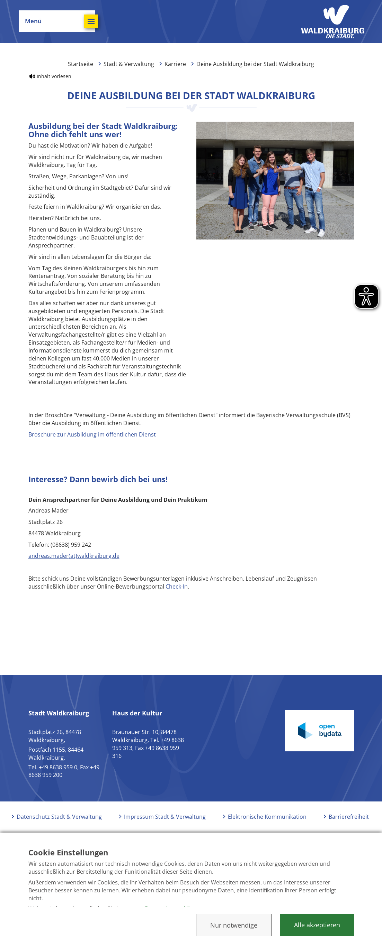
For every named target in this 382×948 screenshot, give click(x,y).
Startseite (80, 64)
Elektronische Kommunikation (267, 816)
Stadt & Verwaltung (129, 64)
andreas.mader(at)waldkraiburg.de (73, 556)
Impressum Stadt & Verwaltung (165, 816)
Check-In (177, 586)
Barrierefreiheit (349, 816)
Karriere (175, 64)
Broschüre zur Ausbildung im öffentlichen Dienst (92, 434)
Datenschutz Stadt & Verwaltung (59, 816)
